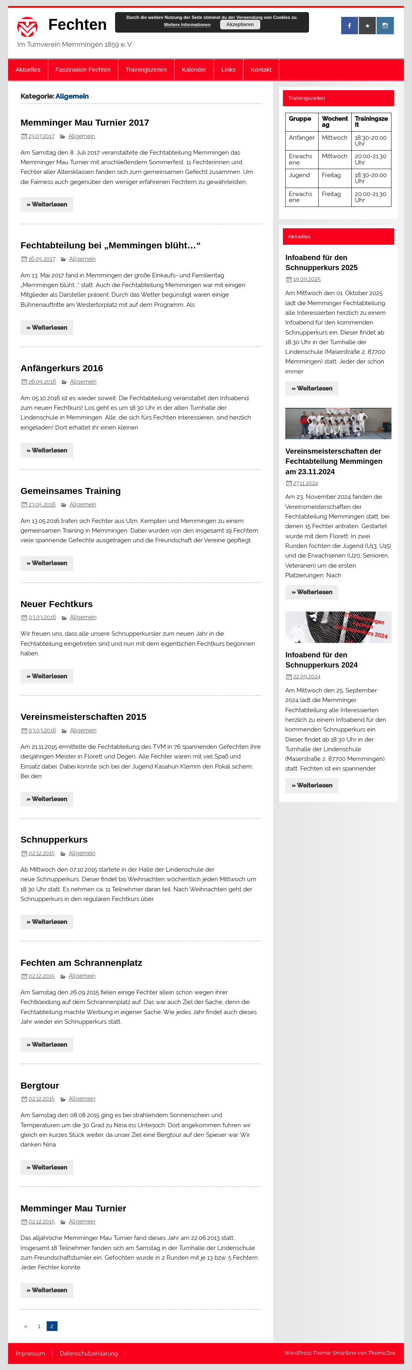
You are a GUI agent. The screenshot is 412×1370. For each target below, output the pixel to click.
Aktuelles (28, 69)
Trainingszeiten (146, 69)
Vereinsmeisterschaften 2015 (83, 716)
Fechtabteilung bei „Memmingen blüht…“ (111, 245)
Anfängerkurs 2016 (62, 368)
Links (228, 69)
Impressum (30, 1354)
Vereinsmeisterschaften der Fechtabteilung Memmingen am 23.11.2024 (333, 461)
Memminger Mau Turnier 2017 (85, 122)
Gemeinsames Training (71, 491)
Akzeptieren (239, 24)
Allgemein (81, 136)
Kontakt (261, 69)
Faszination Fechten (83, 69)
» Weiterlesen (47, 204)
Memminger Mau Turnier (73, 1208)
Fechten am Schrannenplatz (81, 962)
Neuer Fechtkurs (57, 604)
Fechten (77, 24)
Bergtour (40, 1085)
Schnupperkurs (54, 839)
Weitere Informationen (187, 24)
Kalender (194, 69)
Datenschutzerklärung (89, 1354)
